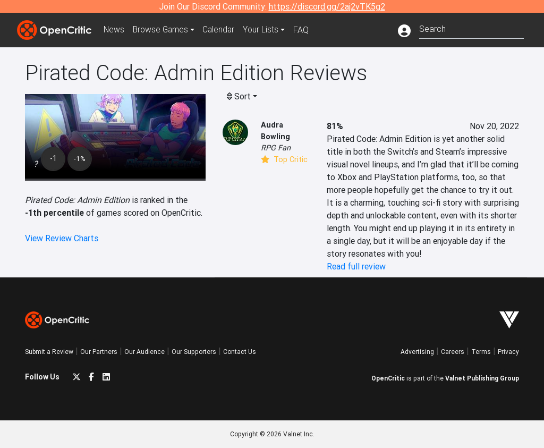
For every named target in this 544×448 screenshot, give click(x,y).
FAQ (305, 29)
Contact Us (239, 352)
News (114, 29)
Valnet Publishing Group (482, 378)
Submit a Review (49, 352)
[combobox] (471, 28)
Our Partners (98, 352)
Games (162, 29)
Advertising (417, 352)
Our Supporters (194, 352)
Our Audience (144, 352)
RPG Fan (276, 148)
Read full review (356, 266)
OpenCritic (388, 378)
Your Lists (265, 29)
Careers (452, 352)
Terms (481, 352)
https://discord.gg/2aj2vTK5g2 (327, 6)
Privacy (508, 352)
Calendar (222, 29)
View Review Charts (61, 238)
